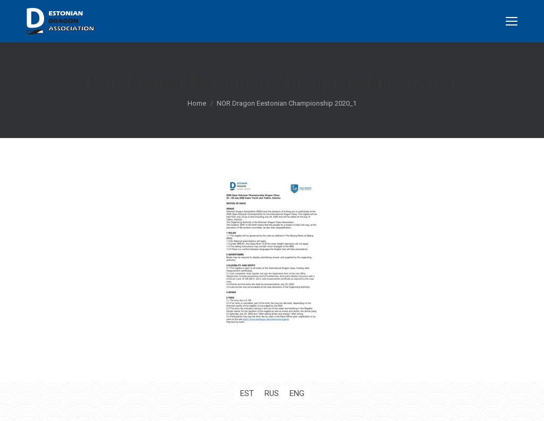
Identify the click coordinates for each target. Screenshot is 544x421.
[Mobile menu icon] (511, 21)
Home (197, 103)
